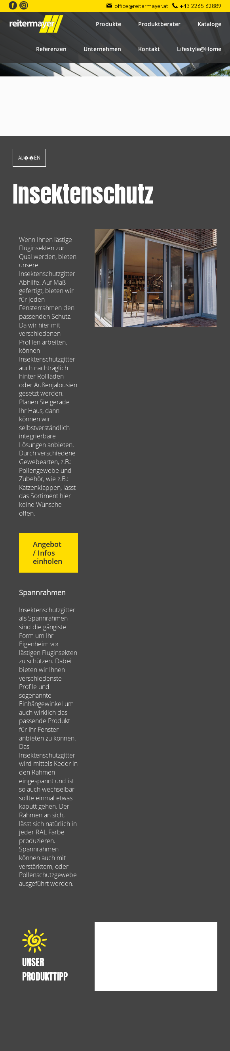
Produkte (108, 24)
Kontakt (149, 49)
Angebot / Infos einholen (47, 553)
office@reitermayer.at (141, 5)
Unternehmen (102, 49)
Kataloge (209, 24)
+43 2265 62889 (200, 5)
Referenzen (51, 49)
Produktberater (159, 24)
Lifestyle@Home (199, 49)
